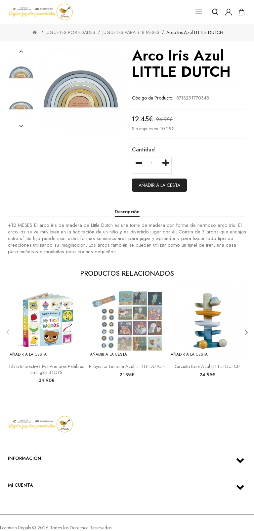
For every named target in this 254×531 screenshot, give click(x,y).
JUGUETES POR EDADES (70, 32)
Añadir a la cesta (159, 185)
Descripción (127, 211)
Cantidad (143, 149)
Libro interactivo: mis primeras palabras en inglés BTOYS (46, 369)
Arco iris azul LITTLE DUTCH (194, 32)
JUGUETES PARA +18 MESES (131, 32)
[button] (21, 51)
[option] (21, 72)
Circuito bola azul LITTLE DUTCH (207, 366)
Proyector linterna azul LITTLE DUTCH (127, 366)
